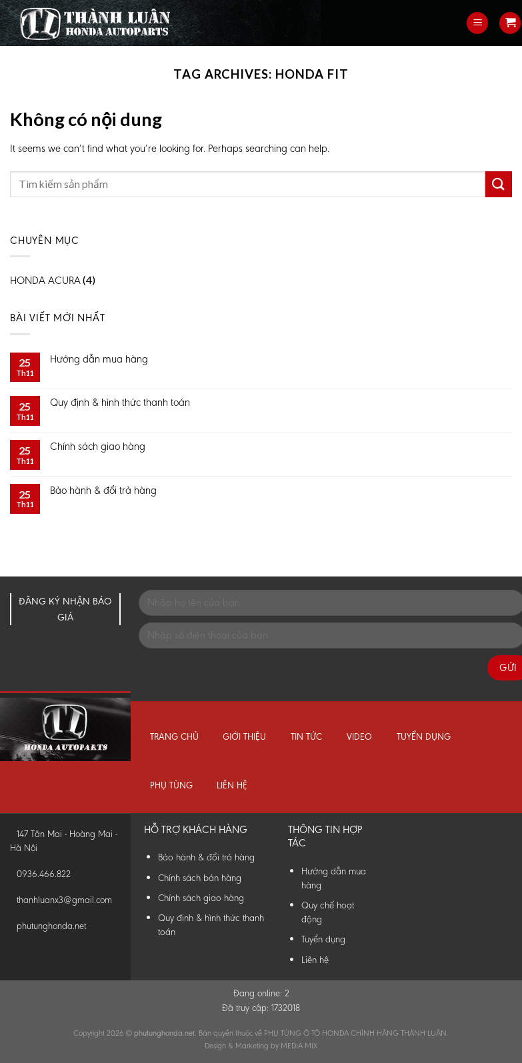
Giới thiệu (244, 736)
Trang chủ (174, 736)
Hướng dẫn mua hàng (99, 359)
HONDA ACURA (45, 280)
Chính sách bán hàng (199, 878)
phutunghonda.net (51, 926)
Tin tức (306, 736)
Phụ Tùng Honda (3, 0)
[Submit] (498, 184)
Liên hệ (232, 785)
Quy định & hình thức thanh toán (120, 402)
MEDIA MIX (299, 1045)
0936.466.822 (44, 874)
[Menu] (477, 23)
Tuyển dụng (424, 736)
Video (359, 736)
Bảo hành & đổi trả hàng (103, 490)
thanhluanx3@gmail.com (64, 900)
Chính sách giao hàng (97, 446)
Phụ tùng (171, 785)
